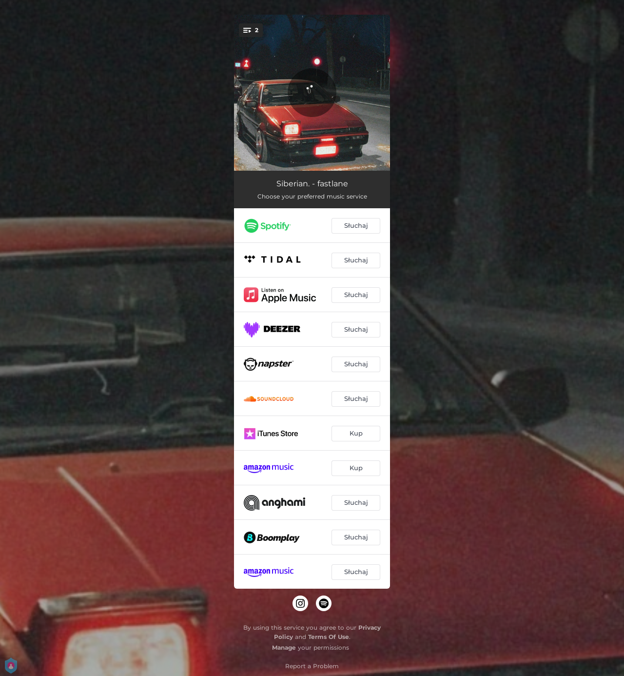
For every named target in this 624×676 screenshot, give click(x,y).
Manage (284, 647)
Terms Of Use (328, 636)
